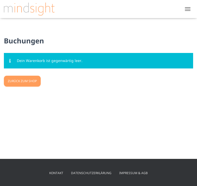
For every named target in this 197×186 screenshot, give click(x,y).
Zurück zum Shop (22, 81)
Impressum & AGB (133, 173)
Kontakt (56, 173)
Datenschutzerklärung (91, 173)
